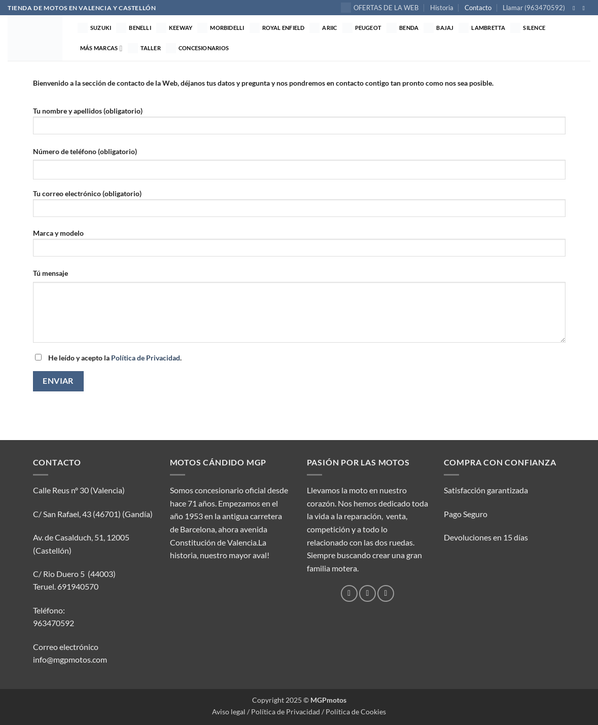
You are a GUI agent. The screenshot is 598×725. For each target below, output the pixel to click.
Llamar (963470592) (534, 8)
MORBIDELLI (220, 28)
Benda (402, 28)
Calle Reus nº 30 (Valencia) (79, 490)
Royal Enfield (277, 28)
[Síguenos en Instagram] (585, 8)
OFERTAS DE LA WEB (379, 8)
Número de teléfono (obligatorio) (85, 151)
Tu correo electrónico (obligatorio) (299, 206)
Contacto (478, 8)
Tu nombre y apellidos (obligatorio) (299, 123)
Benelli (133, 28)
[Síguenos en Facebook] (576, 8)
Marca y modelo (299, 246)
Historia (441, 8)
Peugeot (362, 28)
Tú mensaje (50, 273)
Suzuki (94, 28)
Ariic (323, 28)
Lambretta (482, 28)
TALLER (144, 48)
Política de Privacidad (145, 357)
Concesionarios (197, 48)
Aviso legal (228, 711)
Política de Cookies (356, 711)
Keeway (174, 28)
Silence (527, 28)
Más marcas (101, 48)
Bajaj (438, 28)
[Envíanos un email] (385, 593)
